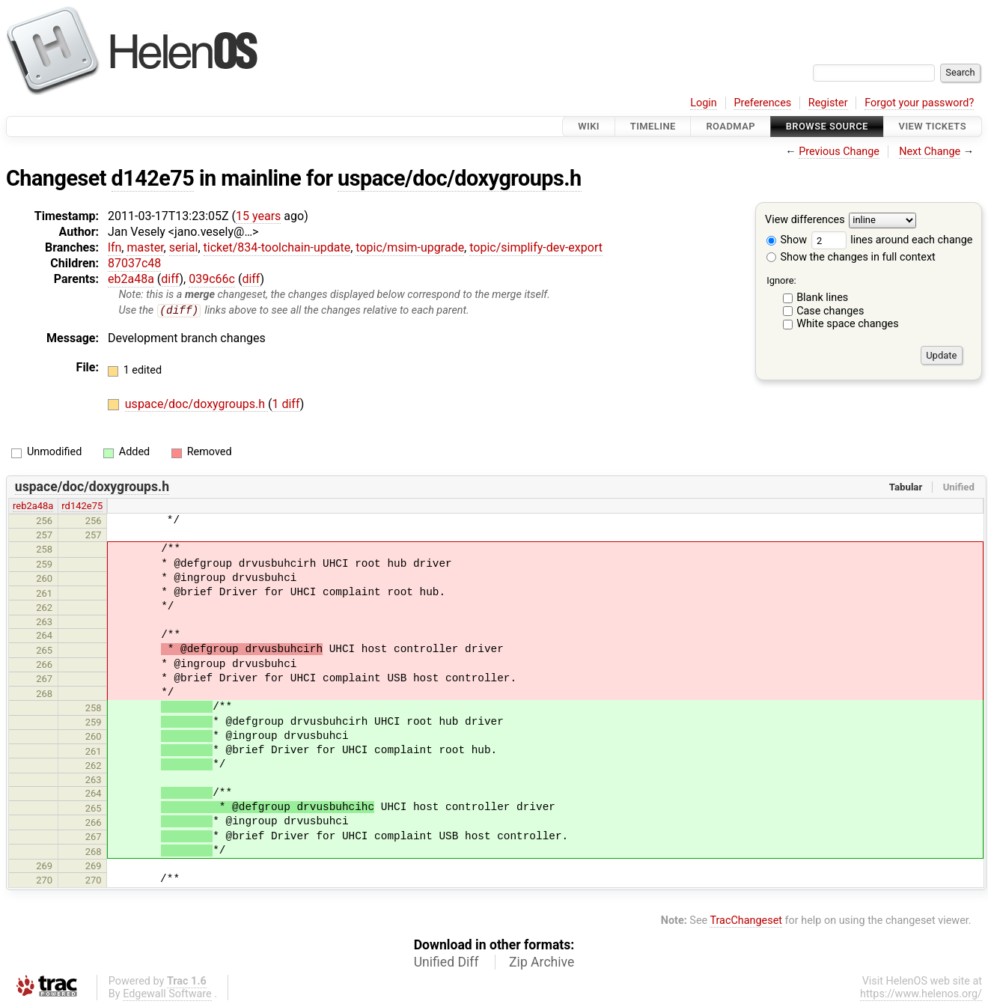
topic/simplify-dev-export (536, 247)
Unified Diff (446, 962)
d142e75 (153, 178)
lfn (114, 247)
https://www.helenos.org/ (921, 994)
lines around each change (892, 240)
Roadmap (730, 126)
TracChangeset (746, 920)
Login (703, 103)
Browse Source (827, 126)
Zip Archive (541, 962)
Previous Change (839, 151)
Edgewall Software (167, 994)
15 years (258, 216)
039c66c (212, 279)
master (144, 247)
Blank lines (822, 297)
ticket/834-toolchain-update (277, 247)
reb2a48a (33, 506)
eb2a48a (131, 279)
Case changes (830, 311)
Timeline (653, 126)
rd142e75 (82, 506)
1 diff (285, 405)
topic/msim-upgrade (410, 247)
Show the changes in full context (851, 257)
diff (170, 279)
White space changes (847, 323)
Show (786, 240)
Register (828, 103)
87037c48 (134, 263)
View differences (805, 220)
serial (183, 247)
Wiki (589, 126)
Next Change (929, 151)
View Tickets (932, 126)
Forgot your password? (919, 103)
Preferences (762, 103)
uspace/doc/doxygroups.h (460, 178)
